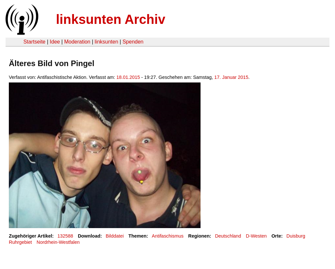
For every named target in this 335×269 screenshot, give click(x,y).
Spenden (132, 42)
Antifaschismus (168, 236)
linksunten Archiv (110, 19)
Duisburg (296, 236)
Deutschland (228, 236)
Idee (55, 42)
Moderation (77, 42)
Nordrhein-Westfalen (58, 242)
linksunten (106, 42)
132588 (65, 236)
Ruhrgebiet (20, 242)
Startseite (34, 42)
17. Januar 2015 (231, 77)
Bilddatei (115, 236)
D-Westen (256, 236)
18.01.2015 (128, 77)
